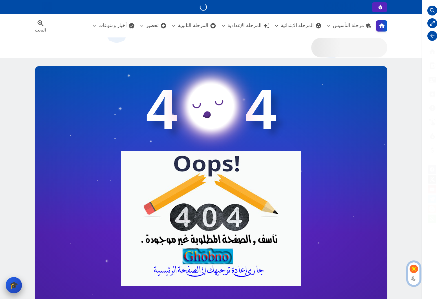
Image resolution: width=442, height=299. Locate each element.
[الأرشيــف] (432, 108)
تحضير (156, 26)
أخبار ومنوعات (116, 26)
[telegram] (432, 200)
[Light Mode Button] (414, 269)
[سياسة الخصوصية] (432, 80)
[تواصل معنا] (432, 122)
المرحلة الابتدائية (301, 26)
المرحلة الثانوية (197, 26)
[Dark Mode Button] (414, 278)
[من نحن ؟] (432, 66)
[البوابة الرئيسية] (432, 52)
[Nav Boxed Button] (432, 23)
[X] (432, 180)
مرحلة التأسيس (352, 26)
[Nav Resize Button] (432, 36)
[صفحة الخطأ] (432, 150)
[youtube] (432, 190)
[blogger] (432, 210)
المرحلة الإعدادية (248, 26)
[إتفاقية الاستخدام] (432, 94)
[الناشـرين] (432, 136)
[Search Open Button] (432, 10)
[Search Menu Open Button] (40, 26)
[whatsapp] (432, 220)
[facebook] (432, 170)
